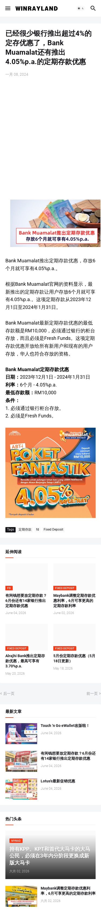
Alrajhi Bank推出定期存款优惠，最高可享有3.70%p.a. (25, 661)
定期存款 (25, 529)
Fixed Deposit (53, 529)
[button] (7, 8)
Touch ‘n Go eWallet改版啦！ (65, 725)
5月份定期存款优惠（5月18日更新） (74, 658)
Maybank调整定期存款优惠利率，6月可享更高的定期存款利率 (74, 600)
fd (37, 529)
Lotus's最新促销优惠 (58, 781)
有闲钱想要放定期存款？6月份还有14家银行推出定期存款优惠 (26, 600)
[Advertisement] (50, 135)
